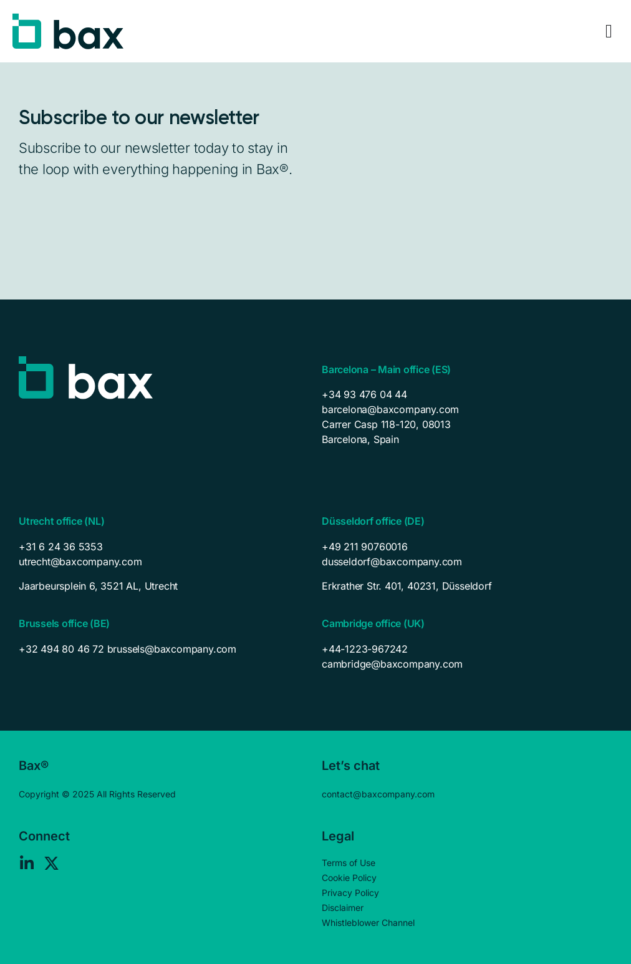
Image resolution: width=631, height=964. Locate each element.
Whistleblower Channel (368, 922)
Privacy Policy (350, 892)
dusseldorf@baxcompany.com (392, 561)
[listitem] (164, 585)
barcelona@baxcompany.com (390, 409)
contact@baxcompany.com (378, 794)
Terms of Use (348, 862)
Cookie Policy (349, 877)
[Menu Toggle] (608, 31)
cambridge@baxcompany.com (392, 664)
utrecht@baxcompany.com (80, 561)
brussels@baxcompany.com (171, 649)
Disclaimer (343, 907)
